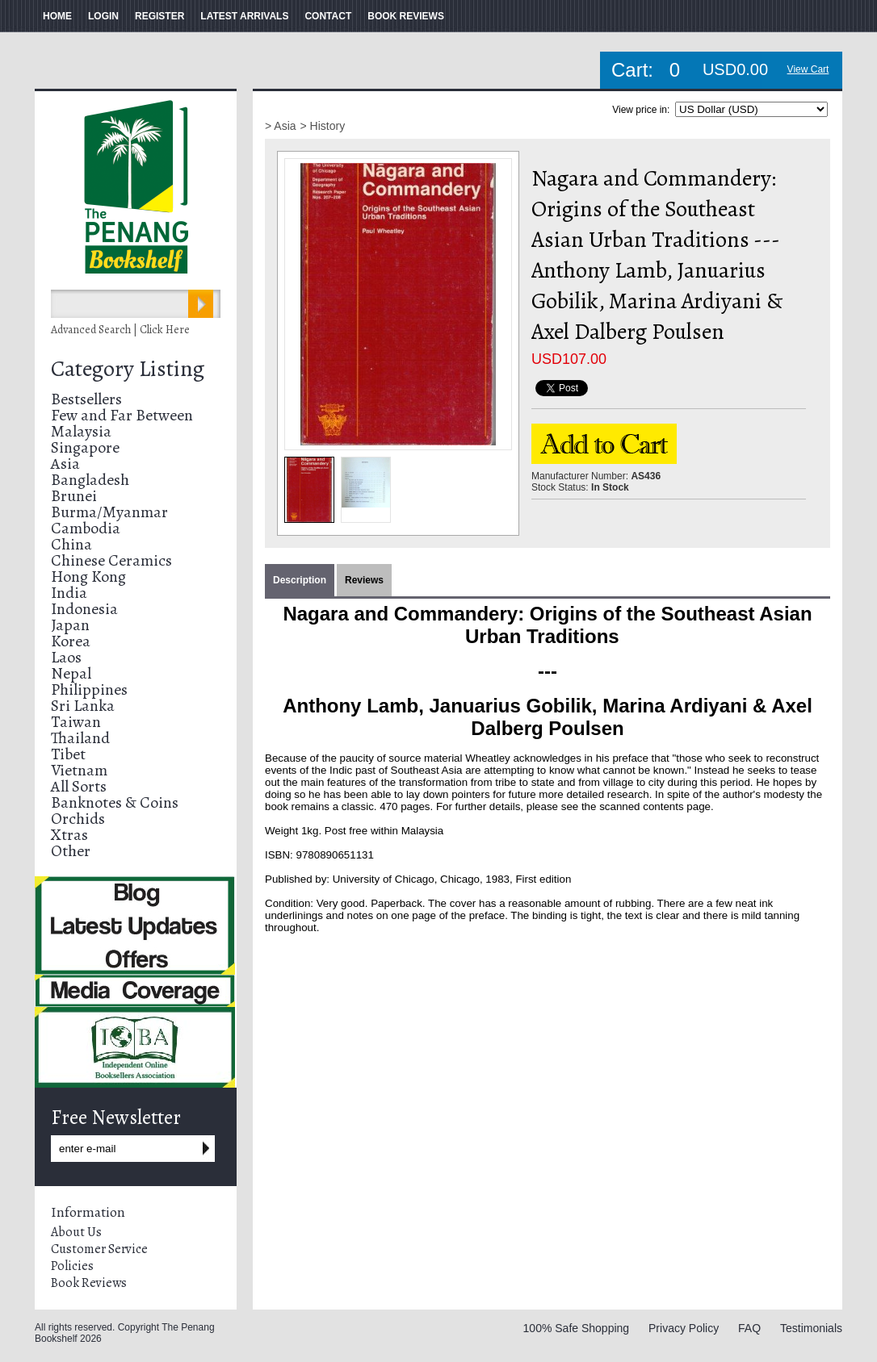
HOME (57, 16)
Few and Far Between (122, 415)
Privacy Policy (683, 1328)
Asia (65, 463)
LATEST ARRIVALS (244, 16)
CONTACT (327, 16)
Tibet (68, 754)
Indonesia (84, 609)
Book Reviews (89, 1283)
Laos (66, 657)
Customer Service (99, 1249)
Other (70, 851)
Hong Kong (88, 576)
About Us (76, 1232)
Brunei (74, 496)
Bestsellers (86, 399)
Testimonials (811, 1328)
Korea (70, 641)
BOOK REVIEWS (405, 16)
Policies (72, 1266)
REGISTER (159, 16)
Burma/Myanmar (109, 512)
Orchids (78, 818)
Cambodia (85, 528)
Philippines (89, 689)
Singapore (85, 447)
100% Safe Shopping (576, 1328)
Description (299, 580)
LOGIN (103, 16)
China (71, 544)
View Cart (808, 69)
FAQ (749, 1328)
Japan (70, 625)
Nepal (71, 673)
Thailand (80, 738)
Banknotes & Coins (114, 802)
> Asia (280, 125)
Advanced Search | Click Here (120, 329)
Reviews (364, 580)
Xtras (69, 835)
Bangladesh (90, 480)
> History (323, 125)
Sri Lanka (83, 706)
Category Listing (127, 368)
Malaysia (81, 431)
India (69, 593)
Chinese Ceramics (111, 560)
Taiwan (76, 722)
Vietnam (79, 770)
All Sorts (79, 786)
